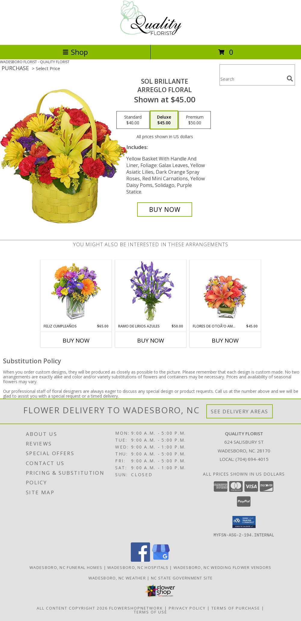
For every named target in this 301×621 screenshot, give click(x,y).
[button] (244, 522)
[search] (290, 78)
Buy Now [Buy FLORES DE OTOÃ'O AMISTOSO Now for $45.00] (225, 340)
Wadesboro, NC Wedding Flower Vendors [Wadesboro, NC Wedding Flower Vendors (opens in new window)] (223, 567)
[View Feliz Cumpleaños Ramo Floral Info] (76, 291)
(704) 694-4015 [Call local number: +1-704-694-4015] (252, 459)
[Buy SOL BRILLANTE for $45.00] (164, 209)
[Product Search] (252, 78)
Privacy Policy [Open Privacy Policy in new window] (187, 607)
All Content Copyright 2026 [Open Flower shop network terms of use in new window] (72, 607)
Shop (75, 52)
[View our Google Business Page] (160, 560)
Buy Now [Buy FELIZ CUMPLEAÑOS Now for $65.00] (76, 340)
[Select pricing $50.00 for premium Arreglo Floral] (194, 120)
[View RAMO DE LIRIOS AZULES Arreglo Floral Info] (150, 291)
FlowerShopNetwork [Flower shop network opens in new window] (136, 607)
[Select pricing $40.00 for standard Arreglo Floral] (133, 120)
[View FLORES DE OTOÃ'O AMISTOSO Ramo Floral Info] (225, 291)
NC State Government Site (182, 577)
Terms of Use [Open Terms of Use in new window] (150, 611)
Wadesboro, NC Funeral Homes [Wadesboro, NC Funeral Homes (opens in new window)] (65, 567)
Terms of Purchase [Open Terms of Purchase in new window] (235, 607)
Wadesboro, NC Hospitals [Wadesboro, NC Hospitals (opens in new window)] (137, 567)
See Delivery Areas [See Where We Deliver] (239, 411)
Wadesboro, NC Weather (117, 577)
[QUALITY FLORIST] (150, 36)
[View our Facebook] (140, 560)
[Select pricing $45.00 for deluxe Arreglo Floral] (164, 120)
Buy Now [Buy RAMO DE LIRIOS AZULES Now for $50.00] (150, 340)
